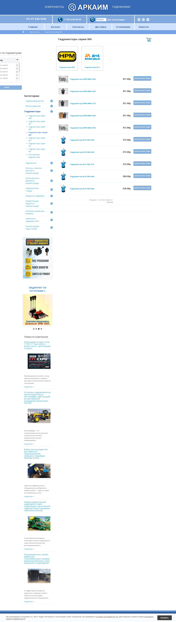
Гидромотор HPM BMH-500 (83, 128)
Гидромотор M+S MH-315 (82, 164)
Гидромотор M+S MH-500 (82, 188)
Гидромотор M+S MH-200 (82, 140)
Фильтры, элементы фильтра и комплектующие (34, 170)
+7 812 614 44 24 (72, 19)
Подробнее (29, 387)
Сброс (37, 81)
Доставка (100, 26)
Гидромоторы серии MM (37, 117)
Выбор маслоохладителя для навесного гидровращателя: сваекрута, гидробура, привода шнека (35, 453)
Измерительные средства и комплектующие (32, 203)
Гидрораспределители (35, 101)
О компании (123, 26)
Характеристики (142, 78)
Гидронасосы (31, 163)
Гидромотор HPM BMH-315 (83, 103)
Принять (164, 618)
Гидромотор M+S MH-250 (82, 152)
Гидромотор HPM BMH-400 (83, 115)
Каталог (55, 26)
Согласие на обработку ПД (107, 616)
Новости (144, 26)
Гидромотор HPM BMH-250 (83, 91)
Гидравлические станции (32, 189)
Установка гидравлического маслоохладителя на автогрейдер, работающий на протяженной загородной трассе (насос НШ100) (37, 397)
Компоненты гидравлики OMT (32, 219)
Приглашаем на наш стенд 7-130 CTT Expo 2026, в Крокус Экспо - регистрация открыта (37, 345)
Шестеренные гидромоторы (34, 155)
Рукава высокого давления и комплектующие (32, 180)
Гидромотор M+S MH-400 (82, 176)
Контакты (78, 26)
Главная (32, 26)
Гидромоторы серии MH (53, 32)
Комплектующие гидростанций (32, 227)
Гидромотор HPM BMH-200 (83, 79)
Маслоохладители (33, 106)
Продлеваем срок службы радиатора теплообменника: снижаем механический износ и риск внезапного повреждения (37, 558)
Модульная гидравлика (35, 196)
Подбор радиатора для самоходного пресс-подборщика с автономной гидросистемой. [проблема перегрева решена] (37, 506)
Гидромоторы (34, 32)
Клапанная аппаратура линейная (35, 212)
